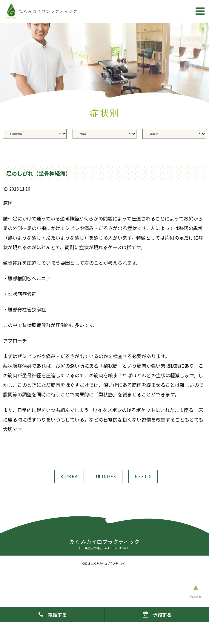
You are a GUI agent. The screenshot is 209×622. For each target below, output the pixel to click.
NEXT (143, 476)
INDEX (106, 476)
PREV (69, 476)
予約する (157, 614)
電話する (52, 614)
